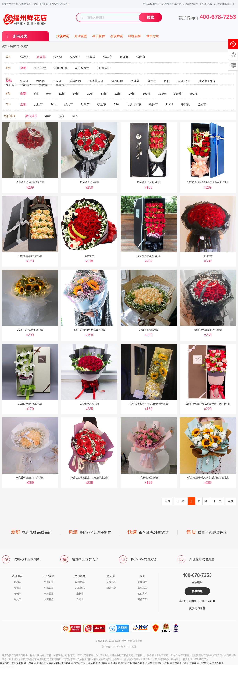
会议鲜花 (116, 36)
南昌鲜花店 (79, 663)
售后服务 (142, 587)
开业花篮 (80, 36)
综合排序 (10, 116)
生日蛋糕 (98, 36)
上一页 (181, 501)
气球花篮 (48, 593)
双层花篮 (48, 587)
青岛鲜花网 (54, 663)
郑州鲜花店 (17, 663)
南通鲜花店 (218, 663)
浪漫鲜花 (62, 36)
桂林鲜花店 (139, 663)
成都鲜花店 (163, 663)
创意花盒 (111, 587)
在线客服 (197, 591)
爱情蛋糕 (80, 581)
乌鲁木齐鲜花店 (190, 663)
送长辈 (17, 593)
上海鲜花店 (92, 663)
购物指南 (142, 581)
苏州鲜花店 (30, 663)
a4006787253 (7, 667)
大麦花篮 (48, 599)
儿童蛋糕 (80, 587)
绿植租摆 (134, 36)
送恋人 (17, 581)
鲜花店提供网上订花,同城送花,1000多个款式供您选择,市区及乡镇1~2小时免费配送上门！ (189, 4)
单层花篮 (48, 581)
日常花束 (111, 581)
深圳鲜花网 (151, 663)
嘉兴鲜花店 (176, 663)
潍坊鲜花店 (67, 663)
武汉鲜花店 (205, 663)
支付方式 (142, 593)
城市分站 (152, 36)
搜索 (150, 17)
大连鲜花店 (42, 663)
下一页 (217, 501)
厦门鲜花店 (126, 663)
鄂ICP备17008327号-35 (114, 646)
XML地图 (132, 646)
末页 (230, 501)
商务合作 (142, 599)
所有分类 (20, 36)
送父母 (17, 599)
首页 (4, 46)
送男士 (79, 599)
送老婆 (24, 46)
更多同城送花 (197, 608)
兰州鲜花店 (104, 663)
